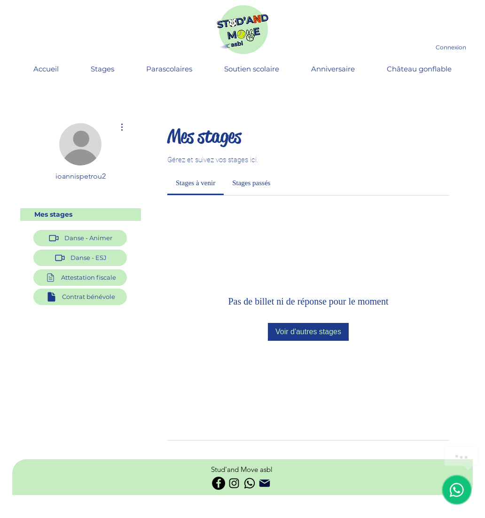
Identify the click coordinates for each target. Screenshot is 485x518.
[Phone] (264, 483)
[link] (195, 183)
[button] (80, 277)
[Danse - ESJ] (80, 258)
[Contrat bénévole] (80, 297)
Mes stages (53, 214)
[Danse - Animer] (80, 238)
